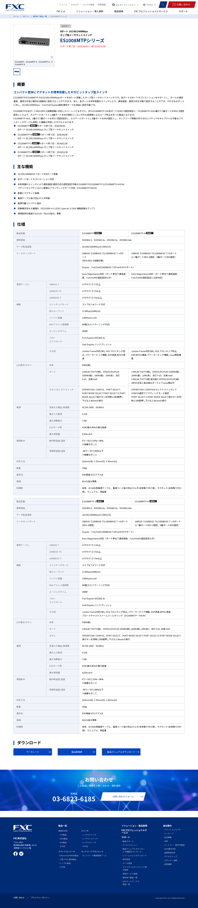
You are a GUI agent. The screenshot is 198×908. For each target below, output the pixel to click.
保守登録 (126, 859)
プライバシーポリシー (40, 897)
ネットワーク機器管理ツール (94, 855)
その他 (62, 846)
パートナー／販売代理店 (174, 845)
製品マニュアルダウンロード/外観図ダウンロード (134, 850)
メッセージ (168, 833)
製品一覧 (62, 825)
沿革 (166, 841)
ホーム (16, 16)
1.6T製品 (63, 834)
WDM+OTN (62, 830)
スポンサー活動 (170, 860)
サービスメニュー (130, 845)
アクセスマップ (170, 856)
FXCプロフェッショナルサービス (134, 831)
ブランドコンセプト (172, 829)
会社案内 (167, 825)
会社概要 (168, 837)
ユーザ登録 (127, 863)
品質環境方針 (169, 852)
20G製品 (63, 842)
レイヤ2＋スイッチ (90, 838)
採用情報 (168, 864)
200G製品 (64, 838)
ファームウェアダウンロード (135, 855)
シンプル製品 (65, 863)
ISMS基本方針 (170, 848)
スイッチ (85, 830)
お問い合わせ (19, 897)
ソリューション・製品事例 (134, 825)
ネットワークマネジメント (92, 851)
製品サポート (128, 841)
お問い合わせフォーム (123, 796)
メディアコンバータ (66, 851)
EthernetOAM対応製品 (69, 855)
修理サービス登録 (130, 873)
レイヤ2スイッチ (89, 842)
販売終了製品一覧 (40, 16)
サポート (25, 16)
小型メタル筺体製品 (68, 859)
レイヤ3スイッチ (89, 834)
